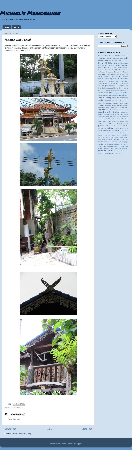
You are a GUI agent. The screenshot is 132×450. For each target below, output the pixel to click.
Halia (125, 95)
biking (110, 63)
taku (103, 139)
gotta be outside (103, 92)
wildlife (110, 151)
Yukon (100, 153)
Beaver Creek (103, 60)
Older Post (86, 429)
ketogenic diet (109, 101)
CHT (119, 70)
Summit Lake (110, 137)
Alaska (117, 55)
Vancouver (117, 146)
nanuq (107, 112)
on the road (118, 114)
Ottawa (100, 116)
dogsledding (113, 78)
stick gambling (122, 135)
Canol (114, 67)
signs (126, 128)
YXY (123, 153)
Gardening (105, 88)
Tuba (104, 146)
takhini (99, 139)
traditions (116, 144)
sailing (110, 128)
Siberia (120, 128)
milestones (101, 107)
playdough (125, 116)
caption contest (123, 67)
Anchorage (116, 58)
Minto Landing (110, 107)
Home (7, 27)
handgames (101, 97)
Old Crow (110, 114)
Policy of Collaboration (120, 119)
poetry (108, 119)
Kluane (125, 101)
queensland (103, 126)
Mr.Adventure (108, 110)
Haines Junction (117, 95)
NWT (105, 114)
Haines (110, 95)
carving (114, 70)
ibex (118, 97)
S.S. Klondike (102, 128)
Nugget (100, 114)
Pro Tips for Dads (122, 121)
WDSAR (118, 148)
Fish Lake (101, 85)
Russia (125, 126)
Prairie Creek (111, 121)
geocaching (112, 88)
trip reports (124, 144)
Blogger (78, 444)
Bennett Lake (113, 60)
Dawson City (108, 76)
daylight (118, 76)
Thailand (19, 407)
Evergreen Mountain (104, 83)
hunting (113, 97)
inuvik (126, 97)
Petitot (105, 116)
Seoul (115, 128)
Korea (99, 103)
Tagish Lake (123, 137)
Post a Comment (14, 419)
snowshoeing (119, 130)
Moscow (101, 110)
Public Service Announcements (113, 123)
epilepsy (124, 81)
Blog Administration (121, 63)
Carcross (100, 70)
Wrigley (116, 151)
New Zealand (114, 112)
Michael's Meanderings (30, 13)
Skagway (101, 130)
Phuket (12, 407)
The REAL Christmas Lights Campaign (116, 142)
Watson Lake (108, 148)
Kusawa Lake (118, 103)
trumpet (100, 146)
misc (117, 107)
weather (125, 148)
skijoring (107, 130)
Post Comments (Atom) (22, 434)
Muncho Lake (117, 110)
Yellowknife (124, 151)
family (113, 83)
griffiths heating (103, 95)
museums (125, 110)
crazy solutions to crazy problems (117, 74)
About (16, 27)
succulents (101, 137)
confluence (101, 72)
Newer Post (10, 429)
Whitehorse (102, 151)
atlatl (121, 58)
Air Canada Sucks (105, 55)
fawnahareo (124, 83)
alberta (109, 58)
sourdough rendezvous (110, 133)
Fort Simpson (120, 85)
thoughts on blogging (105, 144)
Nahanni (101, 112)
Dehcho (125, 76)
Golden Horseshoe (122, 90)
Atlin (126, 58)
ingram (122, 97)
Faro (117, 83)
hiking (108, 97)
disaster (107, 78)
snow (112, 130)
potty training (102, 121)
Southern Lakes (110, 135)
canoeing (107, 67)
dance (100, 76)
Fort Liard (112, 85)
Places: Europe (117, 116)
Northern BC (124, 112)
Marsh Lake (124, 105)
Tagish (116, 137)
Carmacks (108, 70)
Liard (106, 105)
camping (117, 65)
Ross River (118, 126)
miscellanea (123, 108)
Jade (100, 100)
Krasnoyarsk (107, 103)
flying (106, 86)
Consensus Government (114, 72)
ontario (125, 114)
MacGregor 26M (114, 105)
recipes (111, 126)
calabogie (111, 65)
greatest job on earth (118, 92)
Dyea (117, 81)
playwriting (101, 119)
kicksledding (119, 101)
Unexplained (110, 146)
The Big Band (118, 139)
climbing (125, 70)
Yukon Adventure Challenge (112, 153)
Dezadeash (101, 78)
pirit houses (19, 45)
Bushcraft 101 (102, 65)
